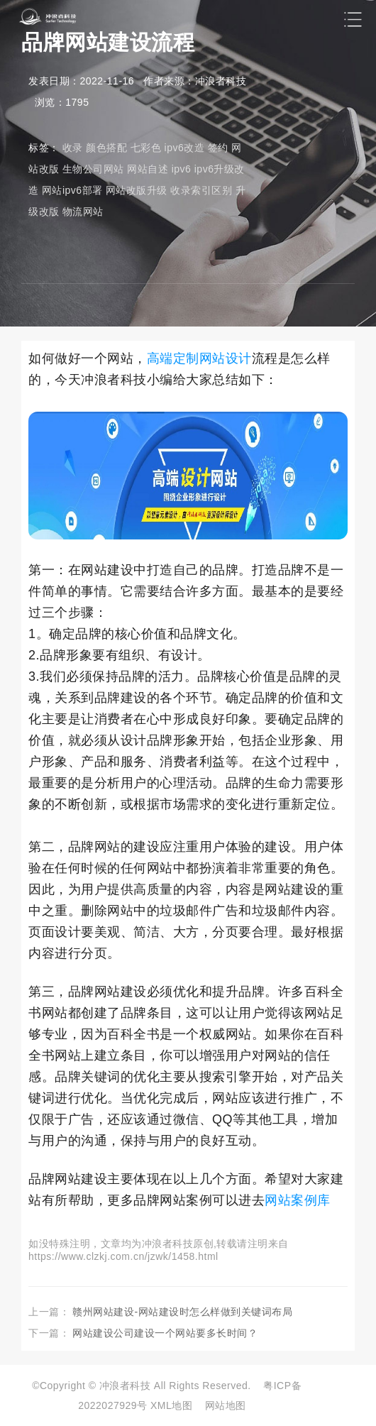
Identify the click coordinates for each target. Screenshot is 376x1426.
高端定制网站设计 (199, 358)
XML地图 (171, 1405)
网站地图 (225, 1405)
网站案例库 (298, 1200)
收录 (72, 147)
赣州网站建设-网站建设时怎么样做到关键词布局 (182, 1311)
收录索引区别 (201, 190)
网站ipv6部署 (72, 190)
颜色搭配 (106, 147)
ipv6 (182, 169)
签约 (218, 147)
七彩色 (146, 147)
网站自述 (147, 169)
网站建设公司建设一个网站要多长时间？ (165, 1333)
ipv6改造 (185, 147)
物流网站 (83, 211)
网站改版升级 (136, 190)
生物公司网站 (93, 169)
